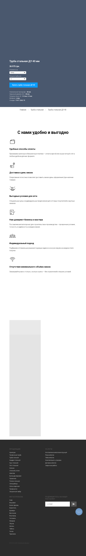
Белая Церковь (13, 505)
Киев (10, 500)
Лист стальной (13, 465)
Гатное (11, 531)
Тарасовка (12, 534)
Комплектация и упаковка (53, 460)
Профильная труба (15, 455)
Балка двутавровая (15, 476)
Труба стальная (37, 110)
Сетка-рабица (13, 484)
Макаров (12, 521)
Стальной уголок (14, 470)
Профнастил (13, 489)
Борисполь (12, 508)
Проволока (12, 478)
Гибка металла (49, 457)
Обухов (11, 523)
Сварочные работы (51, 465)
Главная (23, 110)
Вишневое (12, 503)
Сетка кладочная (14, 486)
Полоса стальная (14, 481)
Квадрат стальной (14, 460)
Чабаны (11, 529)
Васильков (12, 513)
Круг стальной (13, 463)
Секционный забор (15, 491)
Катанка (11, 468)
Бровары (12, 510)
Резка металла (49, 455)
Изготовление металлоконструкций (56, 452)
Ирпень (11, 526)
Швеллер (12, 473)
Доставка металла (50, 463)
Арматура (12, 452)
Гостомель (12, 518)
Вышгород (12, 516)
